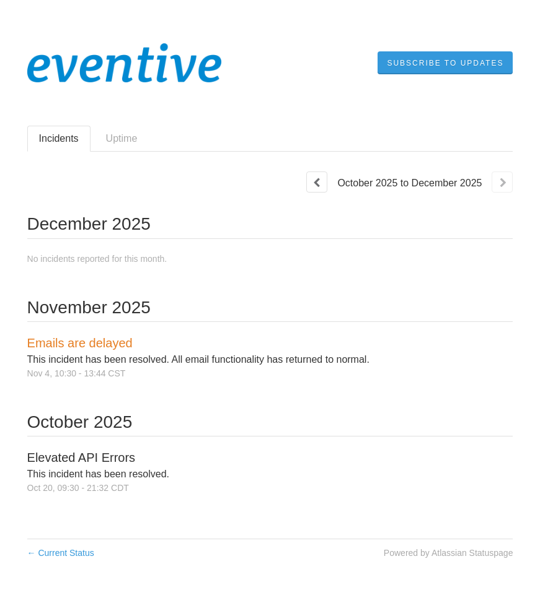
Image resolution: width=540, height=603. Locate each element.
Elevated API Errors (81, 457)
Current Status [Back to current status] (60, 553)
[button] (445, 63)
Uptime (122, 138)
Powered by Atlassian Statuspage (448, 553)
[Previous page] (316, 182)
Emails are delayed (80, 343)
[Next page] (502, 182)
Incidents (59, 138)
